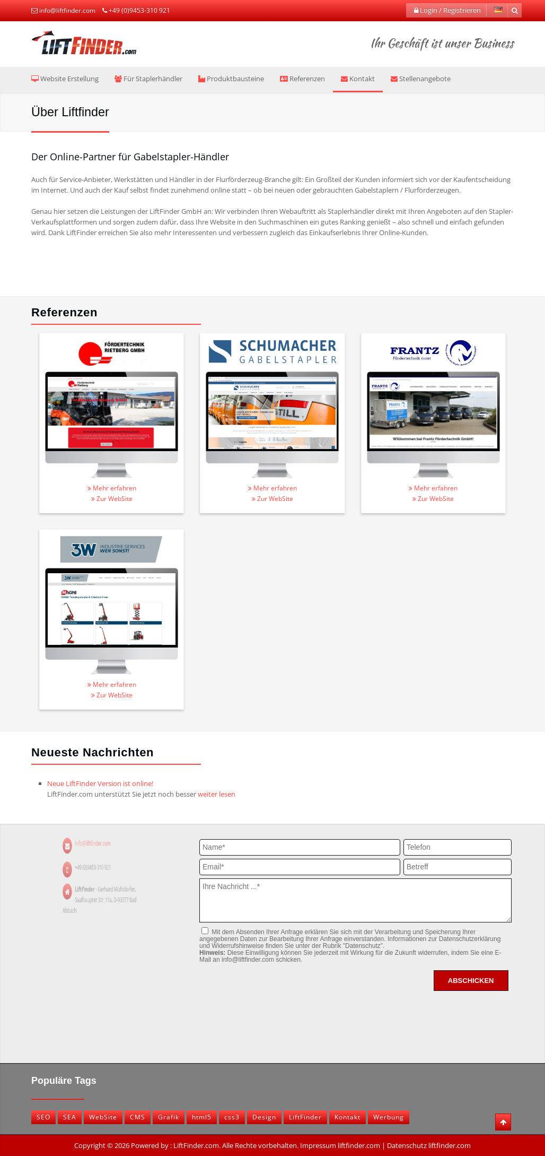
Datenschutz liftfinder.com (429, 1145)
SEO (43, 1117)
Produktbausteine (231, 78)
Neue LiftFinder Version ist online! (100, 783)
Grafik (168, 1117)
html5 (202, 1117)
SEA (69, 1117)
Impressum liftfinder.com (340, 1145)
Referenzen (302, 78)
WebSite (103, 1117)
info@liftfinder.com (67, 10)
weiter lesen (216, 794)
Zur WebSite (112, 498)
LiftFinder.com (196, 1145)
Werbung (388, 1117)
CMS (137, 1117)
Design (264, 1117)
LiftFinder (305, 1117)
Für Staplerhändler (148, 78)
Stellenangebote (421, 78)
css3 (232, 1117)
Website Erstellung (65, 78)
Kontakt (358, 78)
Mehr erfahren (111, 488)
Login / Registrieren (447, 10)
